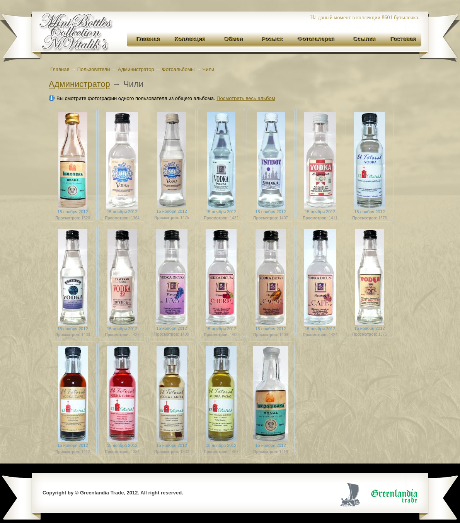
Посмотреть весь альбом (245, 98)
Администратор (79, 84)
